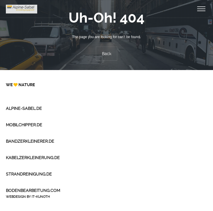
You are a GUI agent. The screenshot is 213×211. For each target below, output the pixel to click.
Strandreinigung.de (29, 174)
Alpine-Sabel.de (24, 108)
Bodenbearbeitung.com (33, 190)
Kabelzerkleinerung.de (33, 157)
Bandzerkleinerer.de (30, 141)
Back (106, 53)
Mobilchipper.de (24, 124)
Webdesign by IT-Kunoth (28, 197)
